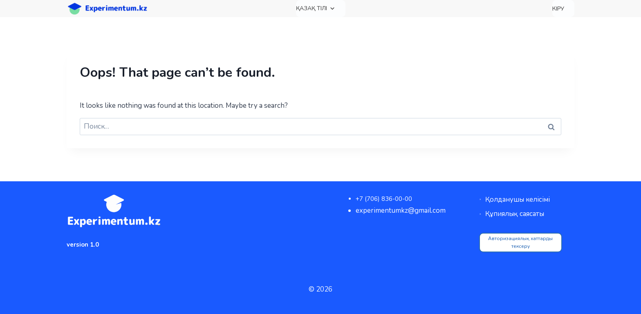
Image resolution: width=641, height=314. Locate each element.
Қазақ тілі (315, 8)
